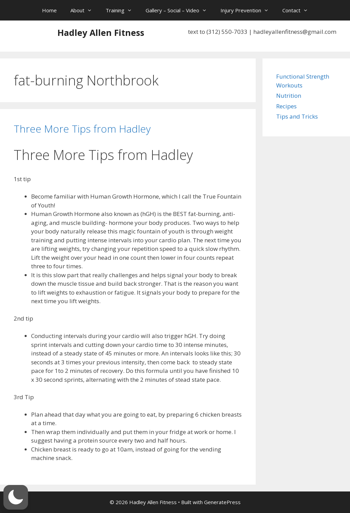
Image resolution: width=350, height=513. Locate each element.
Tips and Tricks (297, 116)
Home (49, 10)
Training (122, 10)
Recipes (286, 106)
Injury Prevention (247, 10)
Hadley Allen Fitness (100, 32)
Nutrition (288, 95)
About (84, 10)
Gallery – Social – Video (180, 10)
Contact (298, 10)
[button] (15, 497)
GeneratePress (222, 502)
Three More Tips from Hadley (82, 129)
